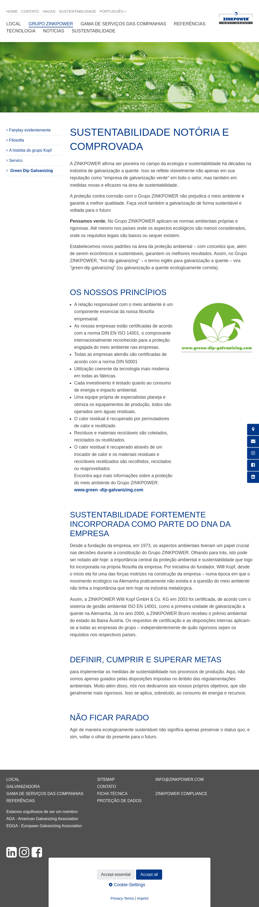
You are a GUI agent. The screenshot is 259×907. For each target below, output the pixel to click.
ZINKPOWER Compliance (181, 794)
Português (111, 11)
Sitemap (106, 779)
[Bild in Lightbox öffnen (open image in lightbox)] (217, 328)
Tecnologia (20, 30)
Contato (30, 11)
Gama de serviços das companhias (123, 23)
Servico (16, 160)
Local (13, 23)
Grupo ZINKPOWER (51, 23)
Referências (189, 23)
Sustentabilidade (77, 11)
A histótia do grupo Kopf (30, 150)
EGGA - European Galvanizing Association (44, 826)
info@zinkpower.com (179, 779)
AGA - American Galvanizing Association (42, 819)
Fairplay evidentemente (30, 130)
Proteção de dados (119, 801)
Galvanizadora (23, 786)
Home (12, 11)
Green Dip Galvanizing (31, 170)
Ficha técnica (112, 794)
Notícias (53, 30)
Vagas (49, 11)
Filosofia (16, 140)
